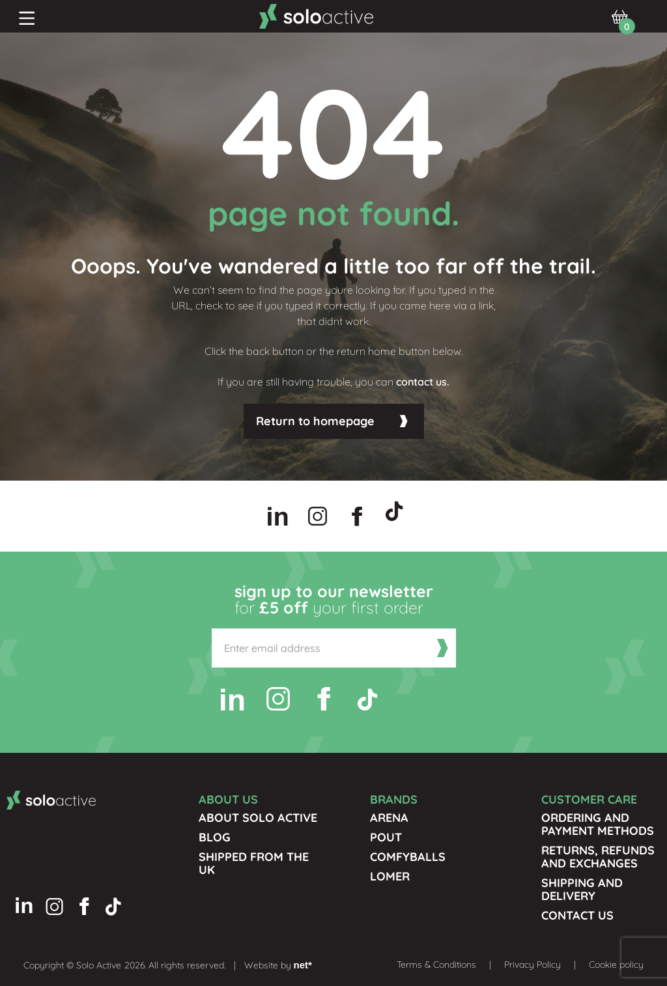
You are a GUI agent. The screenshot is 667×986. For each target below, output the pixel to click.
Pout (386, 837)
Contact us (577, 915)
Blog (215, 837)
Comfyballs (408, 856)
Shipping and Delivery (582, 889)
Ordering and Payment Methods (597, 824)
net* (303, 964)
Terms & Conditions (436, 964)
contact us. (422, 381)
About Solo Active (258, 817)
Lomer (390, 876)
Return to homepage (315, 421)
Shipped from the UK (254, 863)
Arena (389, 817)
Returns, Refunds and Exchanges (598, 857)
